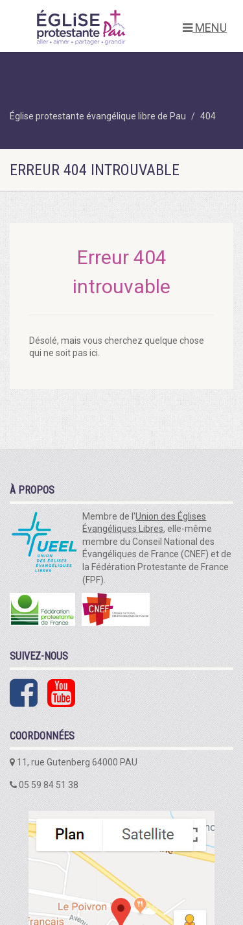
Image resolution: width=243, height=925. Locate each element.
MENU (205, 27)
